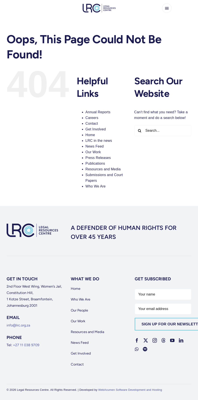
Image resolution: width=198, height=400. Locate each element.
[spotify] (145, 349)
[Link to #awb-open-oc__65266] (167, 8)
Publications (95, 163)
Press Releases (98, 158)
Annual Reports (98, 112)
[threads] (163, 340)
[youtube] (172, 340)
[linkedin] (181, 340)
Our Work (93, 152)
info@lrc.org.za (18, 325)
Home (90, 135)
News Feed (94, 146)
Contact (91, 123)
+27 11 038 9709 (26, 345)
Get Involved (95, 129)
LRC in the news (98, 140)
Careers (91, 118)
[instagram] (155, 340)
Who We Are (95, 186)
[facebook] (137, 340)
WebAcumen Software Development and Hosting (130, 389)
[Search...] (162, 130)
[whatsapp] (136, 349)
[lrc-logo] (99, 5)
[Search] (139, 130)
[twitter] (146, 340)
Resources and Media (103, 169)
